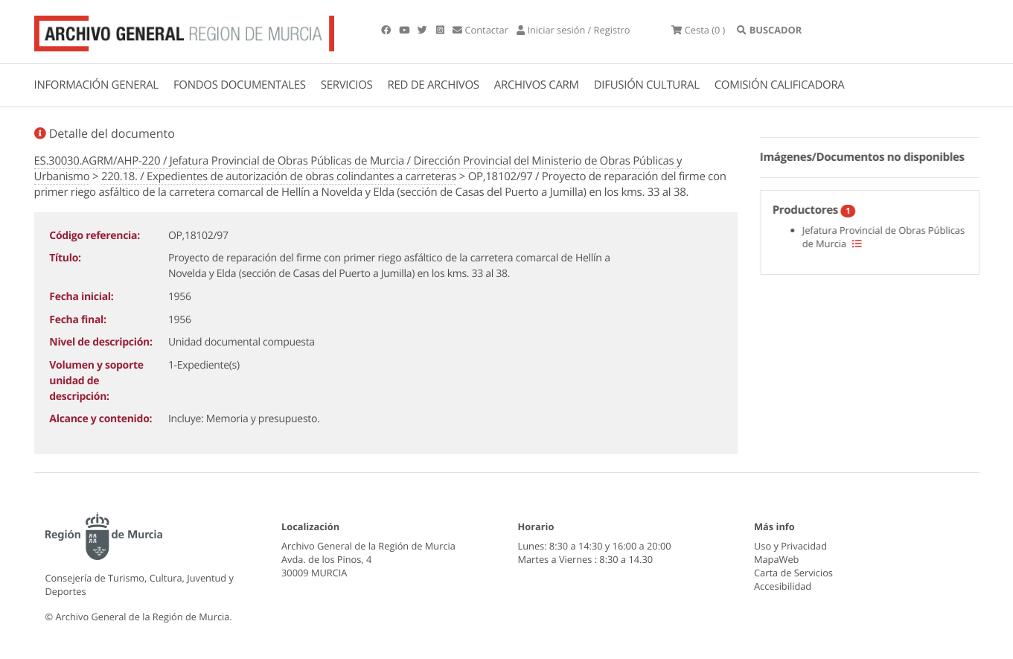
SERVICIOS (347, 84)
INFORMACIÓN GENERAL (96, 84)
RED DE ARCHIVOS (433, 84)
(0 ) (698, 29)
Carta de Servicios (793, 572)
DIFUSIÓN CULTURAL (647, 84)
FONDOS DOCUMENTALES (239, 84)
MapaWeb (776, 559)
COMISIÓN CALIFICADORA (780, 84)
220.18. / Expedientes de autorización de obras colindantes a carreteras (278, 176)
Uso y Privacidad (790, 546)
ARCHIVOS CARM (536, 84)
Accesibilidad (782, 586)
